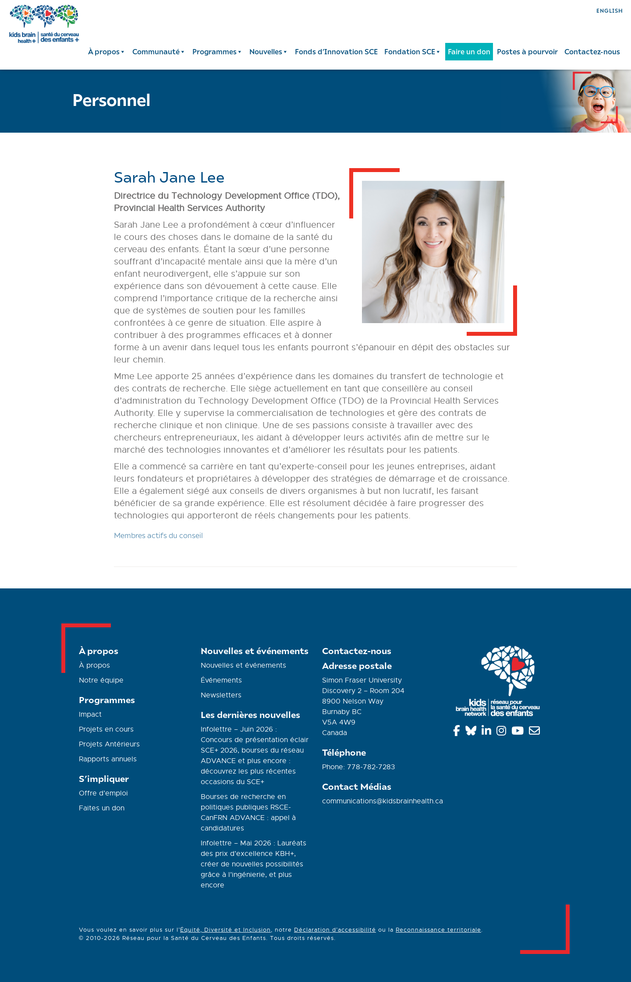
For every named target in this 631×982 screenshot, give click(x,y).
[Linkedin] (488, 732)
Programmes (217, 51)
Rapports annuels (108, 759)
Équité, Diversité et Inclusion (225, 929)
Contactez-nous (592, 51)
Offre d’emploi (103, 793)
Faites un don (101, 808)
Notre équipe (101, 680)
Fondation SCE (412, 51)
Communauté (159, 51)
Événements (221, 680)
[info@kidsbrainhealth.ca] (536, 732)
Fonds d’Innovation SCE (336, 51)
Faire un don (469, 51)
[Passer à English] (609, 10)
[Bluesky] (472, 732)
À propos (107, 51)
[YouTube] (519, 732)
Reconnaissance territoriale (438, 929)
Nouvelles (268, 51)
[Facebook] (458, 732)
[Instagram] (502, 732)
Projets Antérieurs (109, 744)
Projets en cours (106, 729)
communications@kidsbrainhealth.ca (382, 801)
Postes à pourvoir (527, 51)
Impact (90, 714)
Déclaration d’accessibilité (335, 929)
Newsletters (221, 695)
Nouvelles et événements (243, 665)
